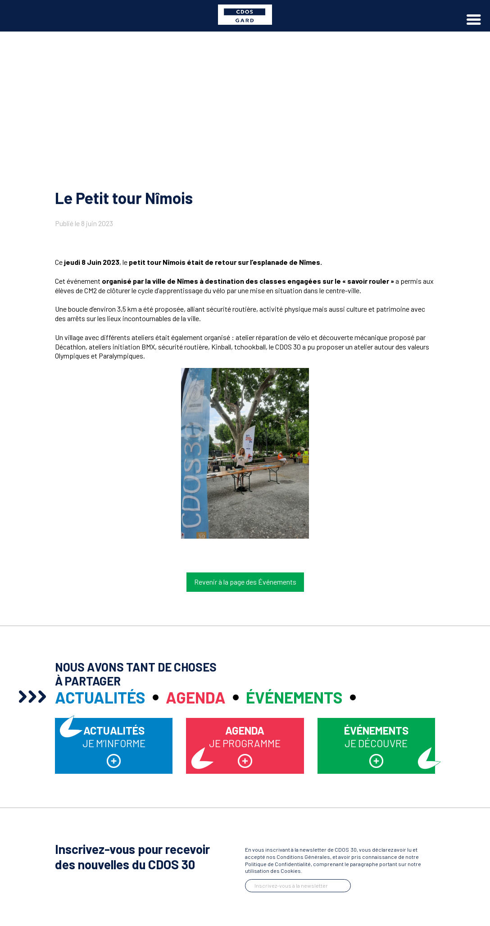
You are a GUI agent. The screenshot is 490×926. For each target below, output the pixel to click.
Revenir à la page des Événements (245, 581)
